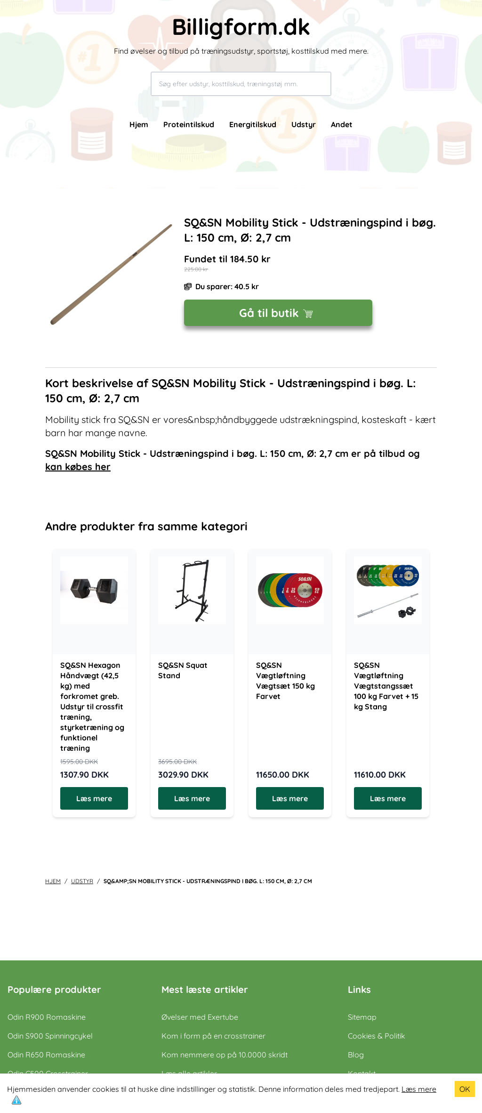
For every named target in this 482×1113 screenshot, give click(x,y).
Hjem (138, 124)
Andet (342, 124)
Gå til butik (278, 313)
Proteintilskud (188, 124)
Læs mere (419, 1089)
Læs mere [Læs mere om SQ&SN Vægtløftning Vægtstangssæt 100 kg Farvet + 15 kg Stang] (388, 798)
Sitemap (362, 1017)
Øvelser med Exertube (199, 1017)
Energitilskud (252, 124)
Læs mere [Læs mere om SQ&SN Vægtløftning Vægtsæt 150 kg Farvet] (290, 798)
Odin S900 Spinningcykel (50, 1035)
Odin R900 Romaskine (47, 1017)
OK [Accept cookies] (464, 1089)
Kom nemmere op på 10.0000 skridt (224, 1054)
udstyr (82, 881)
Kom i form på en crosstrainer (213, 1035)
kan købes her (78, 466)
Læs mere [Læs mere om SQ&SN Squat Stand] (192, 798)
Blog (356, 1054)
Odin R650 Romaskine (46, 1054)
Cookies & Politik (376, 1035)
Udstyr (303, 124)
